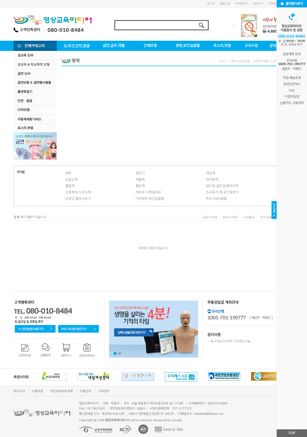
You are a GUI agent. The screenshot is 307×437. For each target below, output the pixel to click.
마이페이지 (241, 3)
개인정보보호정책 (61, 391)
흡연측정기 (35, 91)
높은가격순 (230, 217)
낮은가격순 (210, 217)
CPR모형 (35, 110)
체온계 (210, 173)
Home (223, 61)
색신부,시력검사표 (148, 192)
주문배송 (273, 3)
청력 (68, 173)
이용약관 (37, 391)
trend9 (176, 420)
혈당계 (140, 186)
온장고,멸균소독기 (78, 198)
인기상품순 (267, 217)
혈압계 (69, 186)
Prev (234, 25)
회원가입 (225, 3)
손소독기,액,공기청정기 (222, 192)
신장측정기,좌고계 (78, 192)
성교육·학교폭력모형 (35, 64)
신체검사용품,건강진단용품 (269, 61)
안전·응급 (35, 100)
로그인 (211, 3)
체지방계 (212, 179)
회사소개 (19, 391)
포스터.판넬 (35, 128)
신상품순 (249, 217)
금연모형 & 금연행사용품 (35, 82)
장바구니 (258, 3)
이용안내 (85, 391)
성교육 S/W (35, 55)
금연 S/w (35, 73)
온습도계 (71, 179)
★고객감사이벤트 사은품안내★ (230, 341)
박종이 (141, 408)
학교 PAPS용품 (216, 198)
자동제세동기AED (35, 119)
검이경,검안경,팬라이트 (222, 186)
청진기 (140, 173)
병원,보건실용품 (240, 61)
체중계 (140, 179)
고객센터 (103, 391)
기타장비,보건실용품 (150, 198)
